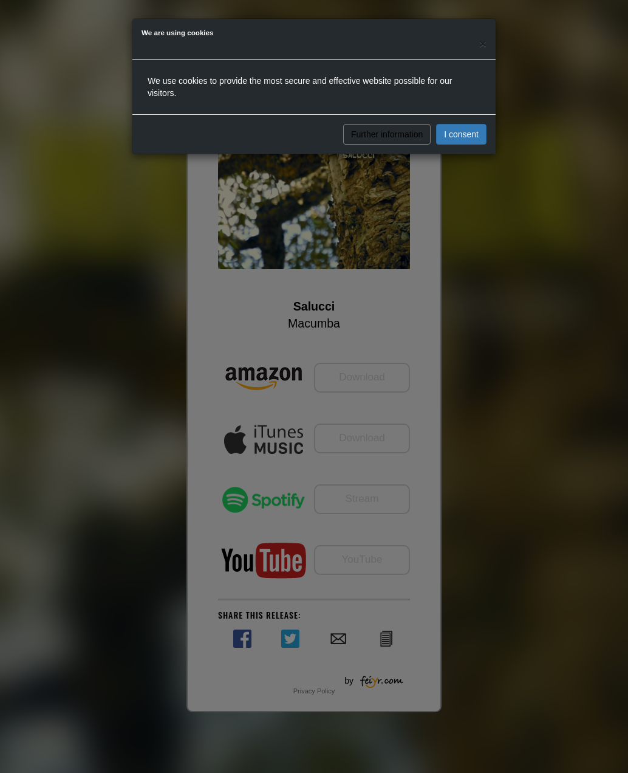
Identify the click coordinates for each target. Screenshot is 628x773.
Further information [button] (387, 134)
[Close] (482, 43)
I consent (461, 134)
